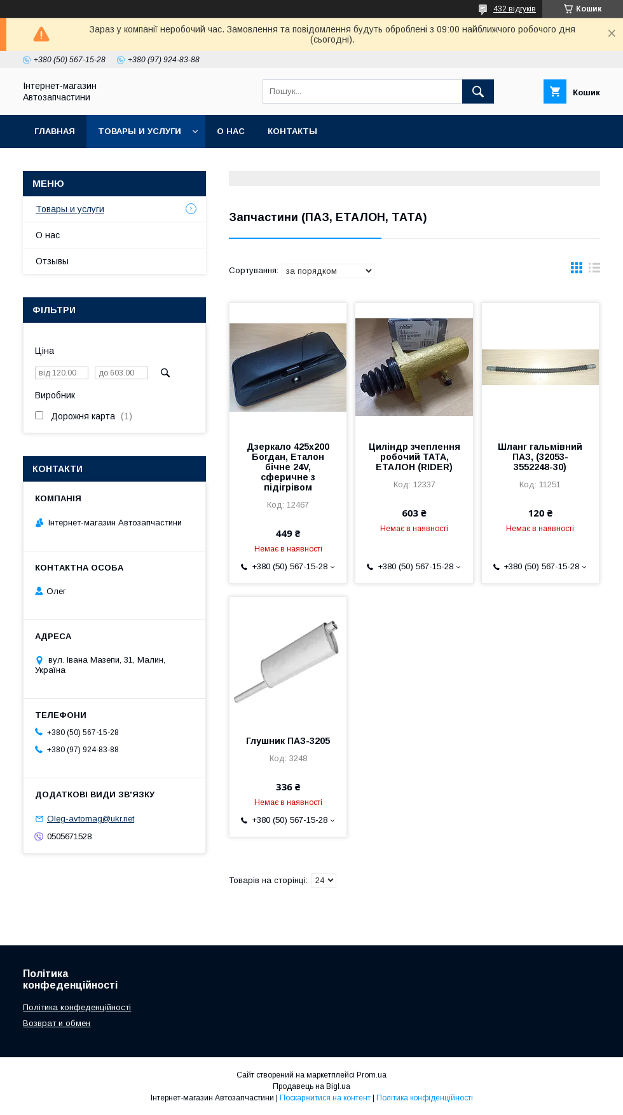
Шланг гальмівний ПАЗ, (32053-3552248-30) (540, 457)
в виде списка (594, 271)
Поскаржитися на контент (325, 1097)
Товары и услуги (139, 131)
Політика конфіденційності (424, 1097)
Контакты (292, 131)
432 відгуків (514, 8)
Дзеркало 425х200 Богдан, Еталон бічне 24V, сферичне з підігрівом (288, 467)
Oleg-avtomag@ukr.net (90, 818)
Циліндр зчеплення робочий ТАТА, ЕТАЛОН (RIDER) (414, 457)
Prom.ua (372, 1075)
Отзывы (52, 261)
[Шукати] (478, 91)
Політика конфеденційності (77, 1007)
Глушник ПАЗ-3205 (288, 741)
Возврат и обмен (56, 1023)
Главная (54, 131)
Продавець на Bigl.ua (311, 1086)
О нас (231, 131)
